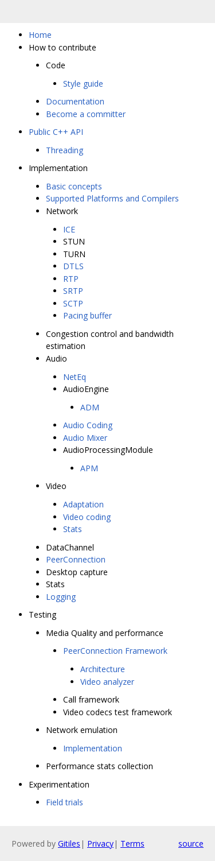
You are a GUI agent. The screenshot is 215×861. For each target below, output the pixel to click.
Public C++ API (56, 131)
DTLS (73, 266)
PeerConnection (75, 559)
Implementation (92, 748)
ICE (69, 229)
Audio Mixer (85, 437)
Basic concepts (74, 186)
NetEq (74, 376)
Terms (132, 843)
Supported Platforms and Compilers (112, 198)
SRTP (73, 290)
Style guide (83, 83)
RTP (71, 278)
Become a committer (86, 113)
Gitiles (69, 843)
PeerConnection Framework (115, 650)
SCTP (73, 303)
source (191, 843)
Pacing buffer (87, 315)
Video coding (87, 516)
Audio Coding (87, 425)
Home (40, 34)
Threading (64, 150)
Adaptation (83, 504)
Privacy (100, 843)
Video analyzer (107, 681)
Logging (61, 596)
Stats (72, 528)
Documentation (75, 101)
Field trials (64, 802)
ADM (89, 407)
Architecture (102, 669)
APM (89, 468)
